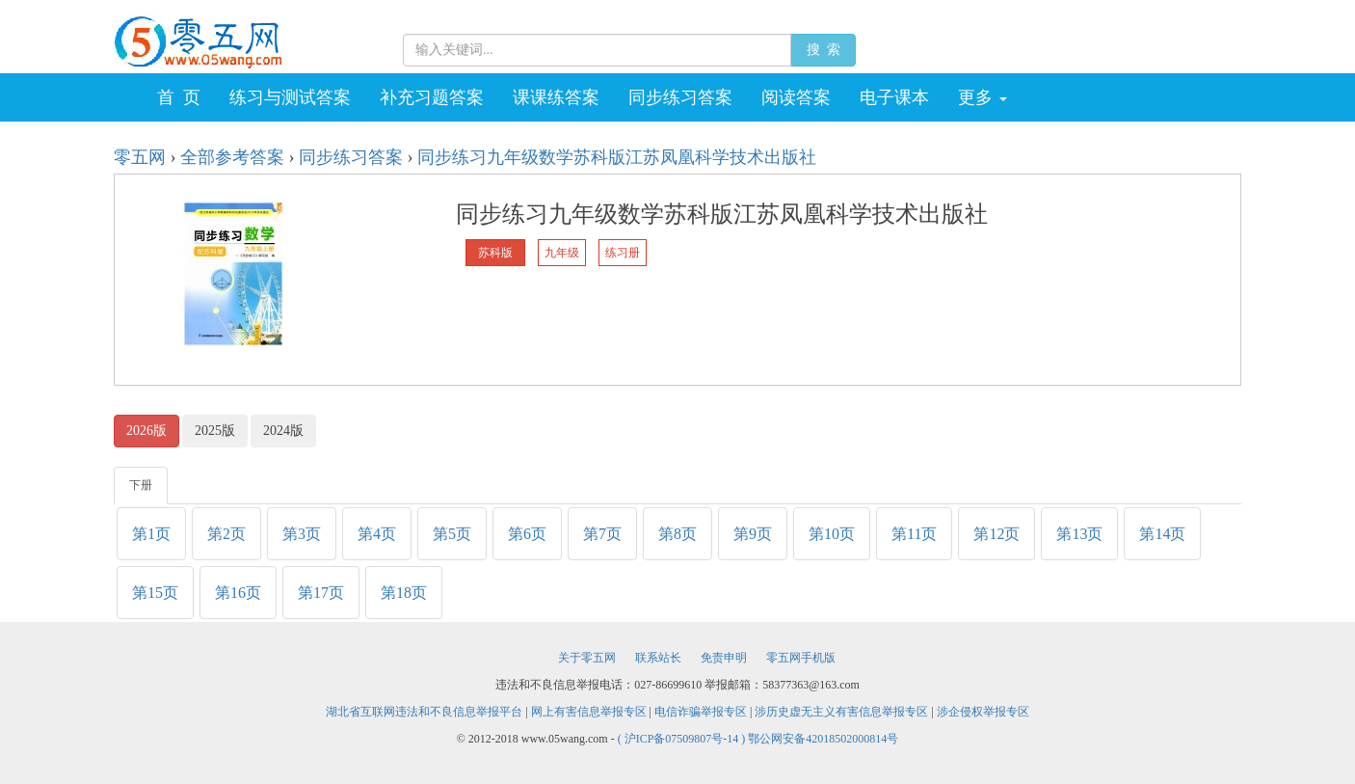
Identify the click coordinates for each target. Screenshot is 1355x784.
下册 (140, 485)
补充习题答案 (432, 97)
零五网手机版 (801, 657)
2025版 (215, 430)
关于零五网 (587, 657)
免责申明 (724, 657)
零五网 (140, 157)
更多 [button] (982, 97)
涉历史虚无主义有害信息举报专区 (841, 711)
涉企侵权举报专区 (983, 711)
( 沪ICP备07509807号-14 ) (683, 738)
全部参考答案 (232, 157)
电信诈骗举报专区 (700, 711)
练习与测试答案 (290, 97)
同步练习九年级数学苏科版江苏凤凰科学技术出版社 (616, 157)
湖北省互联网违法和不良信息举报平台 (424, 711)
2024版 (283, 430)
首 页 (178, 97)
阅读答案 (796, 97)
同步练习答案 (680, 97)
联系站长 (658, 657)
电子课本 (894, 97)
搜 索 (823, 49)
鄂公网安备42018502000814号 (823, 738)
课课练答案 (556, 97)
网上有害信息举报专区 (589, 711)
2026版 (146, 430)
